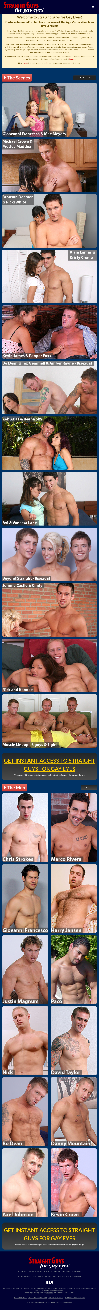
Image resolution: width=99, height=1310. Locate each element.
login (26, 63)
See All (89, 787)
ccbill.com (49, 1293)
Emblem (72, 59)
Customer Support (37, 1297)
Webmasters (20, 1297)
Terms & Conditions (75, 1297)
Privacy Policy (55, 1297)
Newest (84, 78)
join (47, 63)
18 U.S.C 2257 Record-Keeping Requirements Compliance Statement (49, 1276)
